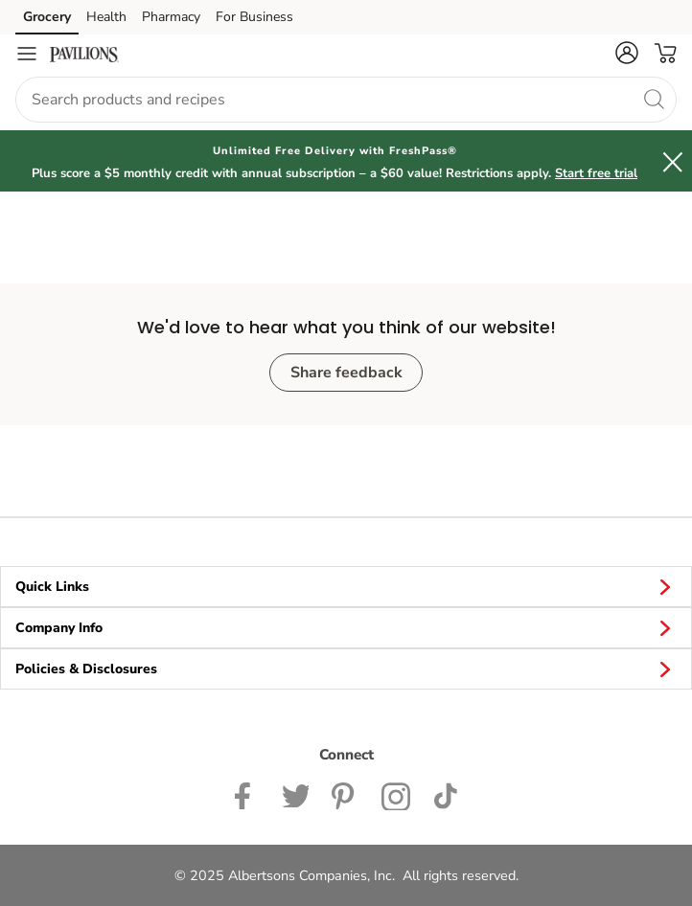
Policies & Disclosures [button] (346, 668)
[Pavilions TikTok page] (445, 794)
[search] (653, 98)
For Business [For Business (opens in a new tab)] (254, 17)
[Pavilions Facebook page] (246, 794)
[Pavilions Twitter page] (295, 794)
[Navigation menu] (27, 53)
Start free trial (596, 173)
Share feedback (346, 372)
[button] (627, 52)
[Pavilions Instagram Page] (396, 794)
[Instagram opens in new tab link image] (345, 794)
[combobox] (346, 100)
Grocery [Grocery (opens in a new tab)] (47, 17)
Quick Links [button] (346, 586)
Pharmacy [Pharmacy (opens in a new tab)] (171, 17)
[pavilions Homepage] (84, 53)
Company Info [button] (346, 627)
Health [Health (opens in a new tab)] (106, 17)
